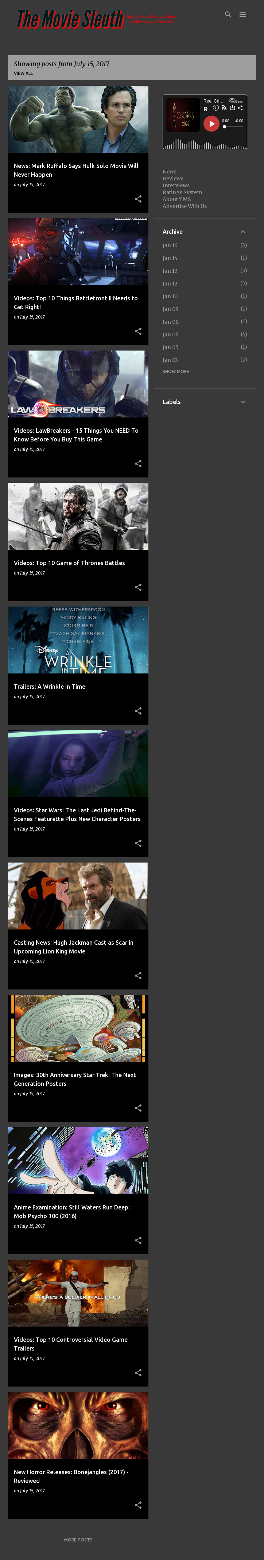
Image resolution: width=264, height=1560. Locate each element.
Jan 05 (171, 347)
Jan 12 (170, 283)
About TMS (177, 199)
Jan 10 (170, 296)
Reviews (173, 178)
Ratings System (182, 192)
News (169, 171)
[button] (138, 199)
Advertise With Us (185, 206)
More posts (78, 1539)
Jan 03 (170, 360)
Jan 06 (171, 334)
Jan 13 (170, 271)
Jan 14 (170, 258)
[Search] (228, 14)
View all (23, 73)
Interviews (176, 185)
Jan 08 (171, 322)
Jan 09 (171, 309)
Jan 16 (170, 245)
